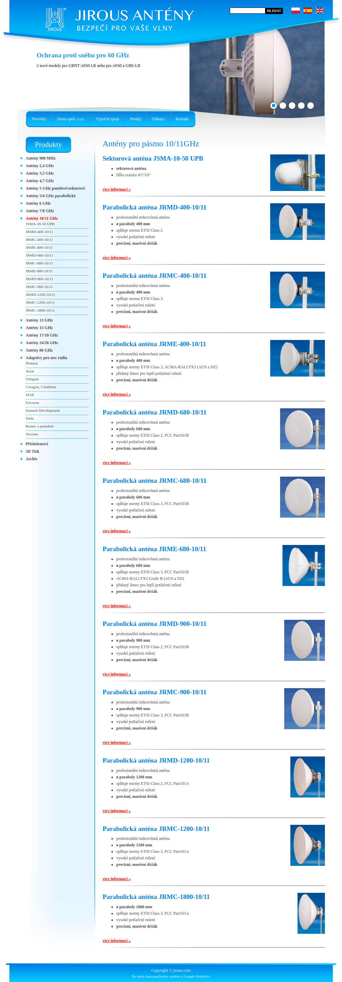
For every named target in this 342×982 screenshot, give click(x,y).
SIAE (30, 395)
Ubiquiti (32, 379)
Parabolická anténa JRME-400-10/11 (154, 343)
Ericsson (32, 402)
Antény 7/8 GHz (40, 211)
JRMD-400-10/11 (39, 232)
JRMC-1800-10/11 (40, 310)
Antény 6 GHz (38, 203)
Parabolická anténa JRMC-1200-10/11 (156, 828)
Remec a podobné (40, 426)
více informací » (117, 189)
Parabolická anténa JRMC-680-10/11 (155, 480)
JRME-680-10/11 (39, 271)
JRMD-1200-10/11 (40, 294)
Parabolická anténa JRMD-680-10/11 (155, 412)
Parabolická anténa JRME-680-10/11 (154, 549)
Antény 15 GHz (39, 328)
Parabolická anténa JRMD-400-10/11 (155, 207)
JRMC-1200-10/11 (40, 302)
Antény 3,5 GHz (40, 173)
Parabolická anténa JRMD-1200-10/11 (156, 760)
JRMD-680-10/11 (39, 255)
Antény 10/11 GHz (42, 218)
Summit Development (43, 410)
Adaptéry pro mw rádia (46, 358)
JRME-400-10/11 (39, 247)
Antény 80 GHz (39, 350)
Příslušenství (37, 444)
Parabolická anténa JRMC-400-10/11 (155, 275)
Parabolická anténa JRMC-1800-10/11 (156, 896)
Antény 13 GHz (39, 320)
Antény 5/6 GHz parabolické (51, 196)
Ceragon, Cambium (41, 387)
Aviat (30, 371)
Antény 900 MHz (40, 158)
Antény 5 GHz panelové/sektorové (55, 188)
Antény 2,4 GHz (40, 166)
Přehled (32, 363)
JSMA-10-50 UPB (40, 224)
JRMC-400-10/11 (39, 239)
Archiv (32, 459)
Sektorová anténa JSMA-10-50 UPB (153, 158)
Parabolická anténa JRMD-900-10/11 (155, 623)
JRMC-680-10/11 (39, 263)
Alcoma (32, 434)
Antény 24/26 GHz (42, 343)
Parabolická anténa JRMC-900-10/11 (155, 692)
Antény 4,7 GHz (40, 181)
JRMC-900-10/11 (39, 287)
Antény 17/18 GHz (42, 335)
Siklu (30, 418)
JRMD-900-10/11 (39, 279)
